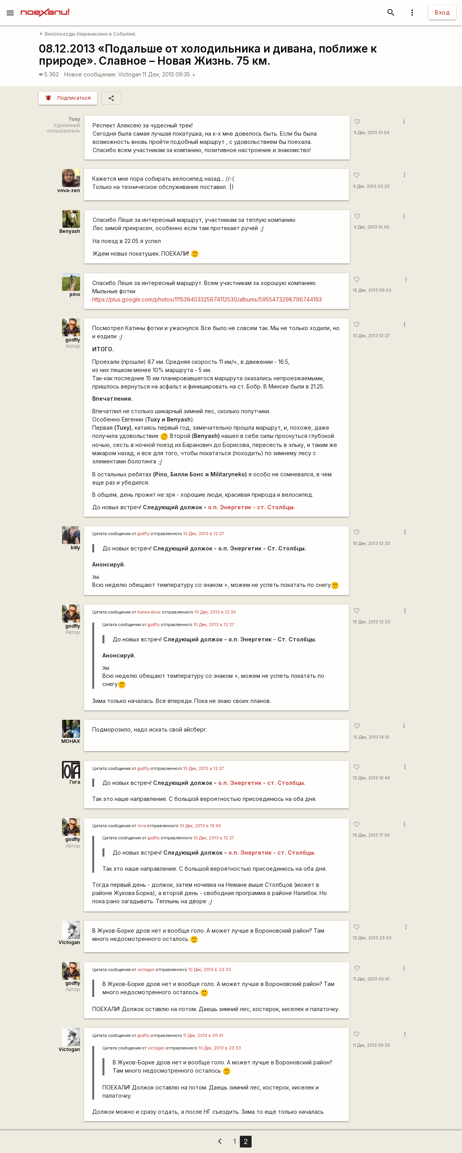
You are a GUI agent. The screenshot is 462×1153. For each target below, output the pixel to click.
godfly (72, 340)
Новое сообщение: (90, 74)
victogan (146, 969)
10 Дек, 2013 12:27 (371, 335)
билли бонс (149, 612)
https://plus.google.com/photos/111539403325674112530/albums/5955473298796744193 (207, 299)
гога (141, 825)
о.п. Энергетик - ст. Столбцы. (251, 507)
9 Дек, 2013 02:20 (371, 186)
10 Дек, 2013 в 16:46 (200, 825)
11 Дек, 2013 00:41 (371, 979)
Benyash (69, 231)
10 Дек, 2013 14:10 (371, 737)
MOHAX (70, 741)
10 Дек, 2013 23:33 (372, 938)
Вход (442, 12)
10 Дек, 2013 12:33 (371, 622)
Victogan (129, 74)
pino (74, 294)
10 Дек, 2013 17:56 (371, 835)
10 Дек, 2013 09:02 (372, 290)
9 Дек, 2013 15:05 (371, 227)
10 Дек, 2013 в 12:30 (215, 612)
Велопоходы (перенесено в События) (87, 34)
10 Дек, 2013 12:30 (371, 543)
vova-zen (68, 190)
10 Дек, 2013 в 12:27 (203, 533)
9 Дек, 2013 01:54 (371, 132)
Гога (74, 782)
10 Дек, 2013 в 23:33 (209, 969)
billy (75, 547)
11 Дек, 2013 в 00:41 (203, 1035)
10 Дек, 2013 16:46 (371, 778)
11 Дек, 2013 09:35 (169, 74)
